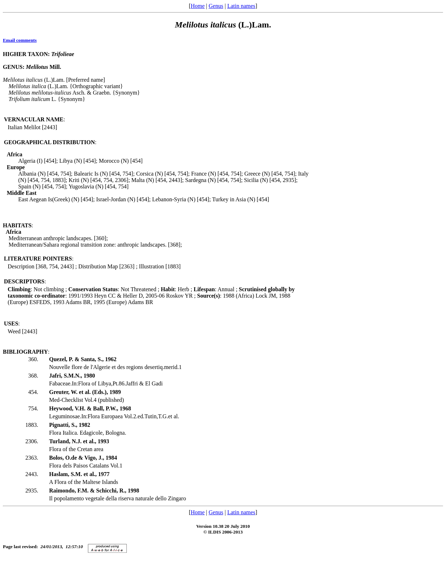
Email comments (20, 40)
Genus (216, 6)
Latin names (241, 6)
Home (198, 6)
